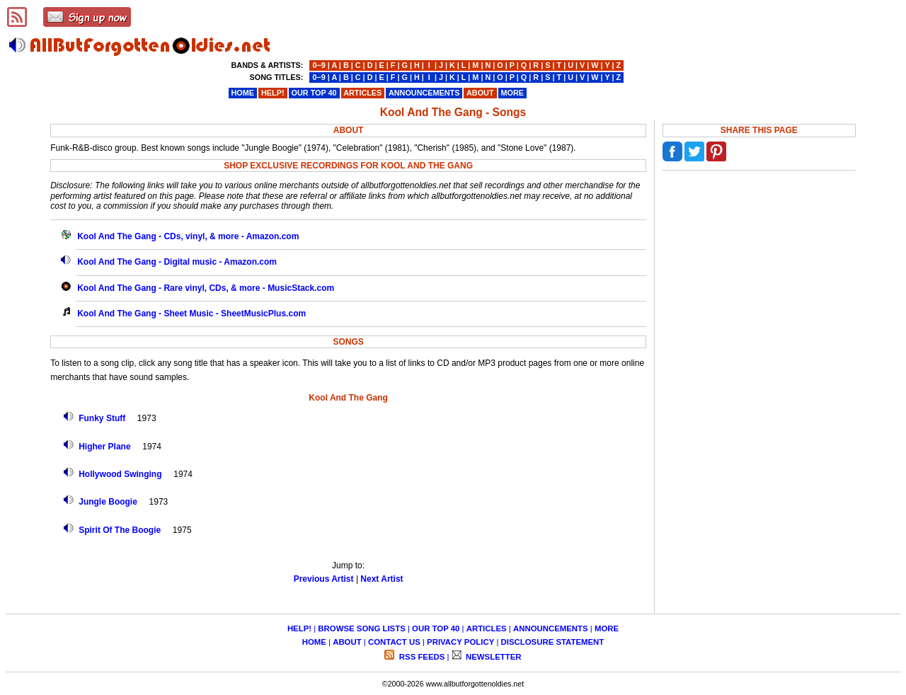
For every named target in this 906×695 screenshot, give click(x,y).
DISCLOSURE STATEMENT (552, 642)
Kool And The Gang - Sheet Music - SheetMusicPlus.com (191, 313)
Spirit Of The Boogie (120, 530)
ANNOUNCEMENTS (550, 628)
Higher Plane (104, 447)
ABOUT (347, 642)
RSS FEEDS (421, 657)
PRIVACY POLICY (460, 642)
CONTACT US (394, 642)
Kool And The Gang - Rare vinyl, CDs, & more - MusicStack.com (205, 288)
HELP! (299, 628)
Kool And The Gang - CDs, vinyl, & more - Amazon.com (188, 236)
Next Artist (381, 579)
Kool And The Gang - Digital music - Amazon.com (177, 262)
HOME (314, 642)
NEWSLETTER (493, 657)
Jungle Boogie (108, 502)
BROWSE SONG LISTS (361, 628)
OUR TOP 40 (435, 628)
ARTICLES (486, 628)
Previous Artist (324, 579)
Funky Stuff (102, 418)
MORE (607, 628)
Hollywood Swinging (120, 474)
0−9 (318, 65)
